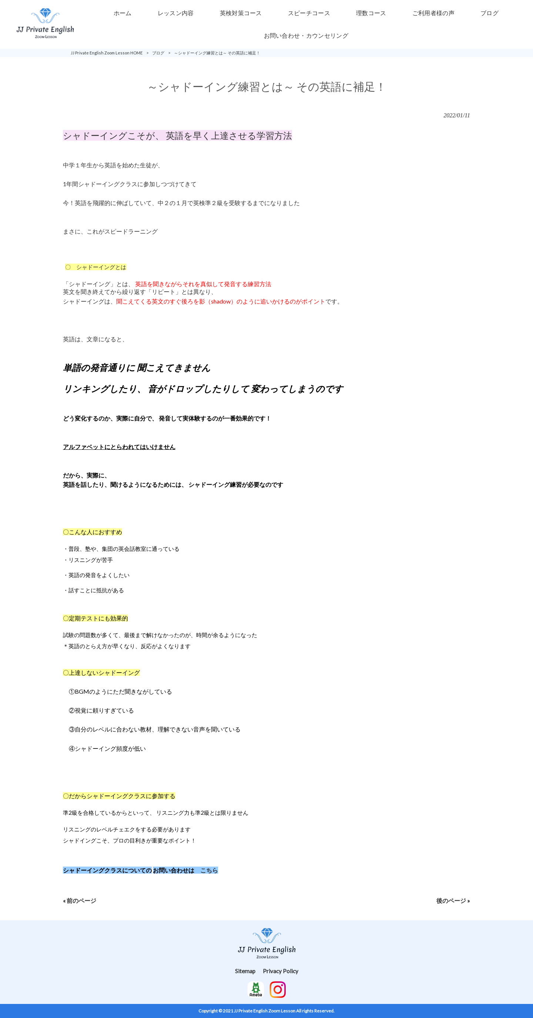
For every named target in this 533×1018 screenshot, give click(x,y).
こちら (209, 870)
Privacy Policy (280, 971)
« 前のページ (79, 900)
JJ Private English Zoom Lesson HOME (107, 52)
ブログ (158, 52)
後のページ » (453, 900)
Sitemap (245, 971)
